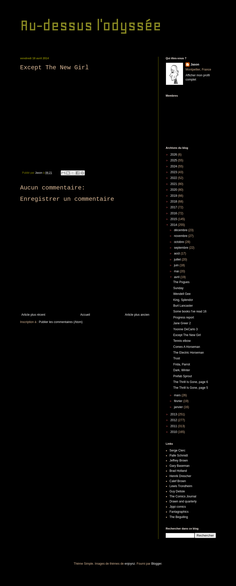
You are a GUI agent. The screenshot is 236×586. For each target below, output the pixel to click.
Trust (176, 358)
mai (177, 271)
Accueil (85, 314)
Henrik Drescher (180, 476)
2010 (174, 432)
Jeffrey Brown (178, 460)
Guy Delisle (177, 491)
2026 (174, 154)
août (177, 253)
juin (177, 265)
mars (178, 395)
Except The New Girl (187, 335)
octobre (179, 242)
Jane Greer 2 (182, 323)
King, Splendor (183, 300)
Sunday (178, 288)
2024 (174, 166)
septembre (181, 247)
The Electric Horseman (188, 352)
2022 (174, 178)
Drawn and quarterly (183, 501)
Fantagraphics (179, 511)
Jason (195, 64)
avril (177, 277)
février (178, 401)
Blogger (156, 563)
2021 (174, 184)
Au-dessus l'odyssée (90, 25)
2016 (174, 213)
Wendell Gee (182, 294)
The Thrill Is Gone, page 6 (190, 382)
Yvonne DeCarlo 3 (185, 329)
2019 (174, 196)
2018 (174, 201)
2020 (174, 189)
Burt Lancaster (183, 305)
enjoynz (130, 563)
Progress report (183, 317)
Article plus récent (33, 314)
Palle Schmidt (178, 455)
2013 (174, 414)
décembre (181, 230)
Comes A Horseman (186, 347)
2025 (174, 160)
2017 (174, 207)
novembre (181, 236)
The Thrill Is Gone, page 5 (190, 387)
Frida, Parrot (181, 364)
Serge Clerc (177, 450)
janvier (179, 407)
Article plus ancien (137, 314)
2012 (174, 420)
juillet (178, 259)
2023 (174, 172)
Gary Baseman (179, 466)
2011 (174, 426)
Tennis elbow (182, 341)
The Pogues (181, 282)
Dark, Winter (181, 370)
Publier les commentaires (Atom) (61, 322)
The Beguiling (178, 517)
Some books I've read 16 (189, 311)
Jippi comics (177, 506)
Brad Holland (178, 471)
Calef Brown (177, 481)
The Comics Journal (182, 496)
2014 (174, 225)
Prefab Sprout (182, 376)
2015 (174, 219)
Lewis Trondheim (180, 486)
